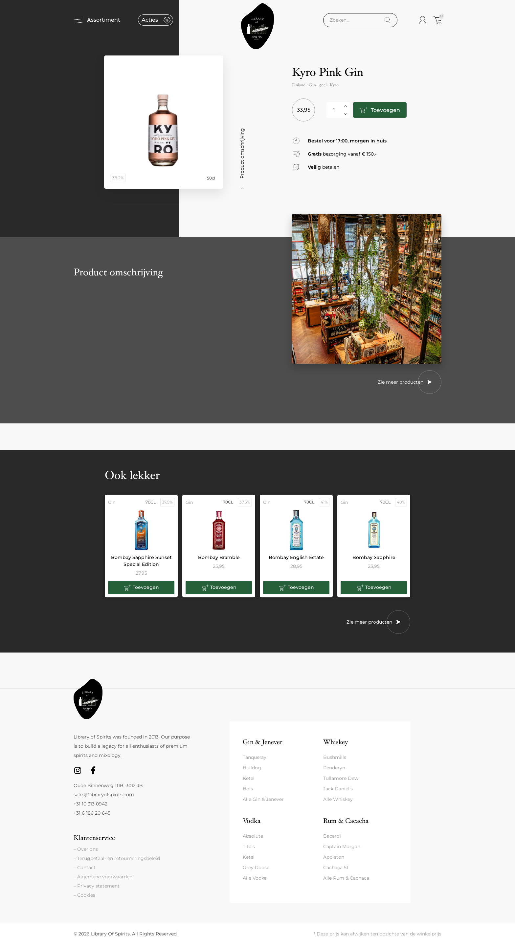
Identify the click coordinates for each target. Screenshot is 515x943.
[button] (141, 587)
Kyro (334, 85)
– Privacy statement (97, 886)
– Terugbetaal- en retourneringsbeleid (117, 858)
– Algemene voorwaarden (103, 877)
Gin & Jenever (262, 742)
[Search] (387, 20)
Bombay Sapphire (373, 557)
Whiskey (335, 742)
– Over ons (86, 849)
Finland (298, 85)
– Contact (85, 867)
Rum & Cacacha (346, 821)
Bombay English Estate (296, 557)
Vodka (251, 821)
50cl (322, 85)
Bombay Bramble (219, 557)
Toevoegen (385, 110)
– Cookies (84, 895)
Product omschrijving (242, 153)
